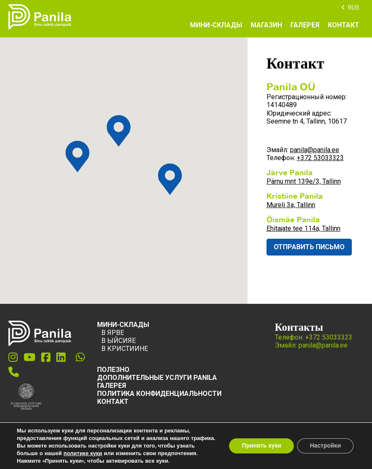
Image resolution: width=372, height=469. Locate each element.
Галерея (304, 25)
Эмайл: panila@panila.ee (311, 345)
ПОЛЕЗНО (113, 370)
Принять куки (261, 446)
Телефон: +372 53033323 (313, 337)
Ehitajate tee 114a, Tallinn (303, 228)
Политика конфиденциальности (159, 394)
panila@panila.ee (314, 150)
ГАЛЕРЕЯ (111, 386)
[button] (170, 179)
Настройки (325, 446)
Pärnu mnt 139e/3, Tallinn (303, 181)
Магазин (266, 25)
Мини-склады (216, 25)
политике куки (82, 453)
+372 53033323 (320, 158)
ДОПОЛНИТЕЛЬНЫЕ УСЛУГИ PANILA (157, 378)
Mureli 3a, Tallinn (290, 205)
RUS (353, 7)
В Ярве (112, 333)
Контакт (343, 25)
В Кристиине (124, 349)
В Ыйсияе (118, 341)
